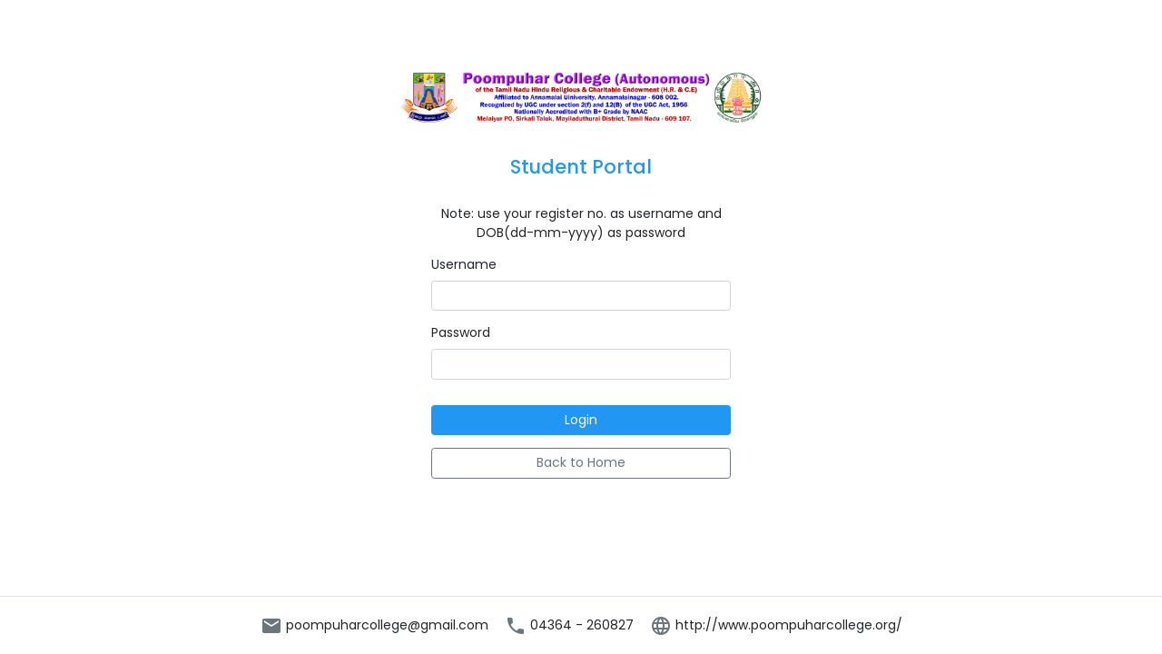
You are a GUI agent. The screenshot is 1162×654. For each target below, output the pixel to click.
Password (460, 332)
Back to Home (581, 462)
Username (464, 264)
